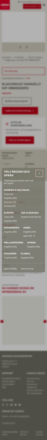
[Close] (39, 173)
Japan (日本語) (10, 268)
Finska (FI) (8, 194)
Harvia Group (27, 268)
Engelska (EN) (10, 198)
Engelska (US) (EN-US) (31, 216)
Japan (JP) (29, 235)
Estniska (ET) (10, 206)
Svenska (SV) (10, 202)
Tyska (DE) (9, 216)
